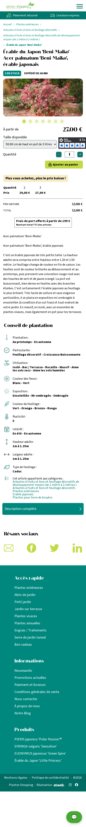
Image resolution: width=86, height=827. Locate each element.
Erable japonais (23, 494)
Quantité (9, 154)
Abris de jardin (24, 594)
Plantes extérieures (27, 24)
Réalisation (50, 785)
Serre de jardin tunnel (30, 637)
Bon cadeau (23, 644)
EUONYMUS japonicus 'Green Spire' (40, 753)
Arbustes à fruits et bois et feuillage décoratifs (30, 30)
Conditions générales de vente (36, 691)
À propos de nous (27, 706)
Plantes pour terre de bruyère (32, 497)
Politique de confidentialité (50, 777)
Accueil (7, 24)
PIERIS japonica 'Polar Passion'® (38, 739)
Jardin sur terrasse (28, 609)
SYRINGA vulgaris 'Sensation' (35, 746)
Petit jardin (22, 601)
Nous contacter (25, 699)
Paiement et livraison (30, 684)
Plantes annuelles (27, 623)
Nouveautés (23, 670)
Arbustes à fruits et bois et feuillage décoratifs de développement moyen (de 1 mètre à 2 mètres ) (41, 37)
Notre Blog (22, 713)
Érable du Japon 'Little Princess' (38, 760)
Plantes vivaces (25, 616)
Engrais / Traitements (30, 630)
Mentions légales (15, 777)
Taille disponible (15, 137)
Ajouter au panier (65, 164)
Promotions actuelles (30, 677)
